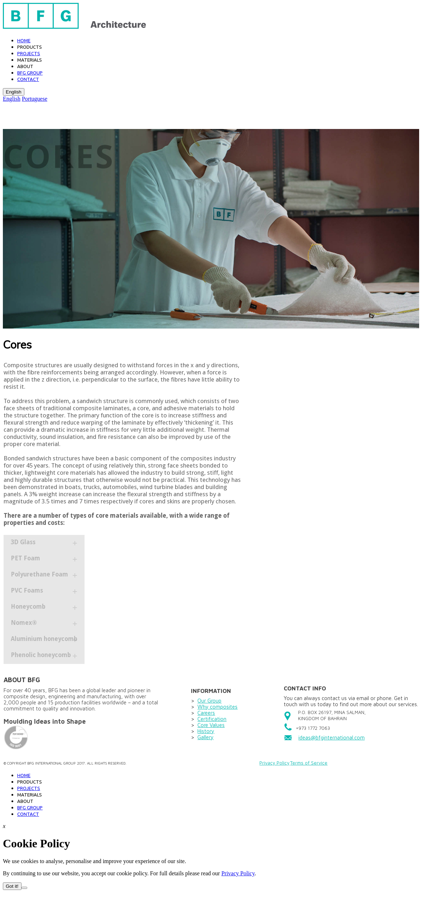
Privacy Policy (274, 763)
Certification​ (211, 719)
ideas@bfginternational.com (331, 737)
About (25, 66)
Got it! (12, 886)
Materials (29, 59)
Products (29, 46)
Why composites (217, 707)
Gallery (205, 737)
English (13, 92)
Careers (206, 713)
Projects (28, 53)
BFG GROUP (30, 72)
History (205, 731)
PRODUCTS (29, 781)
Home (23, 40)
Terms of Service (308, 763)
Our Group (209, 701)
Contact (28, 79)
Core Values (211, 725)
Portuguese (34, 99)
